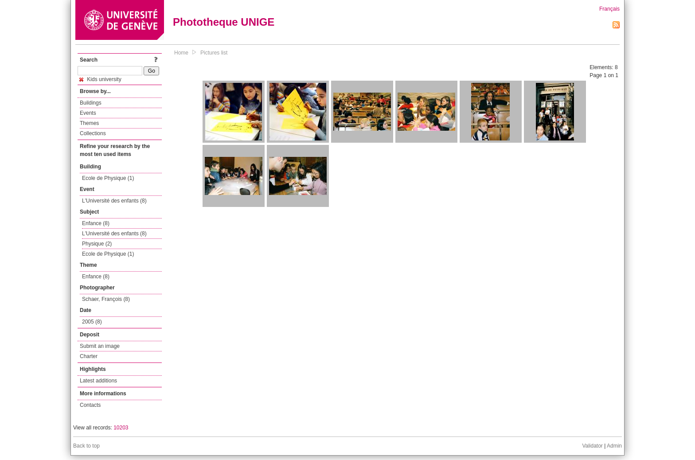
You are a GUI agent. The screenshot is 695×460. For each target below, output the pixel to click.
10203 (120, 428)
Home (181, 53)
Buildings (91, 103)
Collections (93, 133)
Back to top (86, 446)
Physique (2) (97, 244)
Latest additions (98, 381)
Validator (592, 446)
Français (609, 9)
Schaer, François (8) (106, 299)
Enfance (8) (95, 223)
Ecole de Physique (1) (108, 178)
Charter (89, 356)
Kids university (100, 79)
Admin (614, 446)
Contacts (90, 405)
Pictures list (213, 53)
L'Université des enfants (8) (114, 201)
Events (88, 113)
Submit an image (100, 346)
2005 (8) (92, 322)
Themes (89, 123)
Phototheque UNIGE (223, 22)
